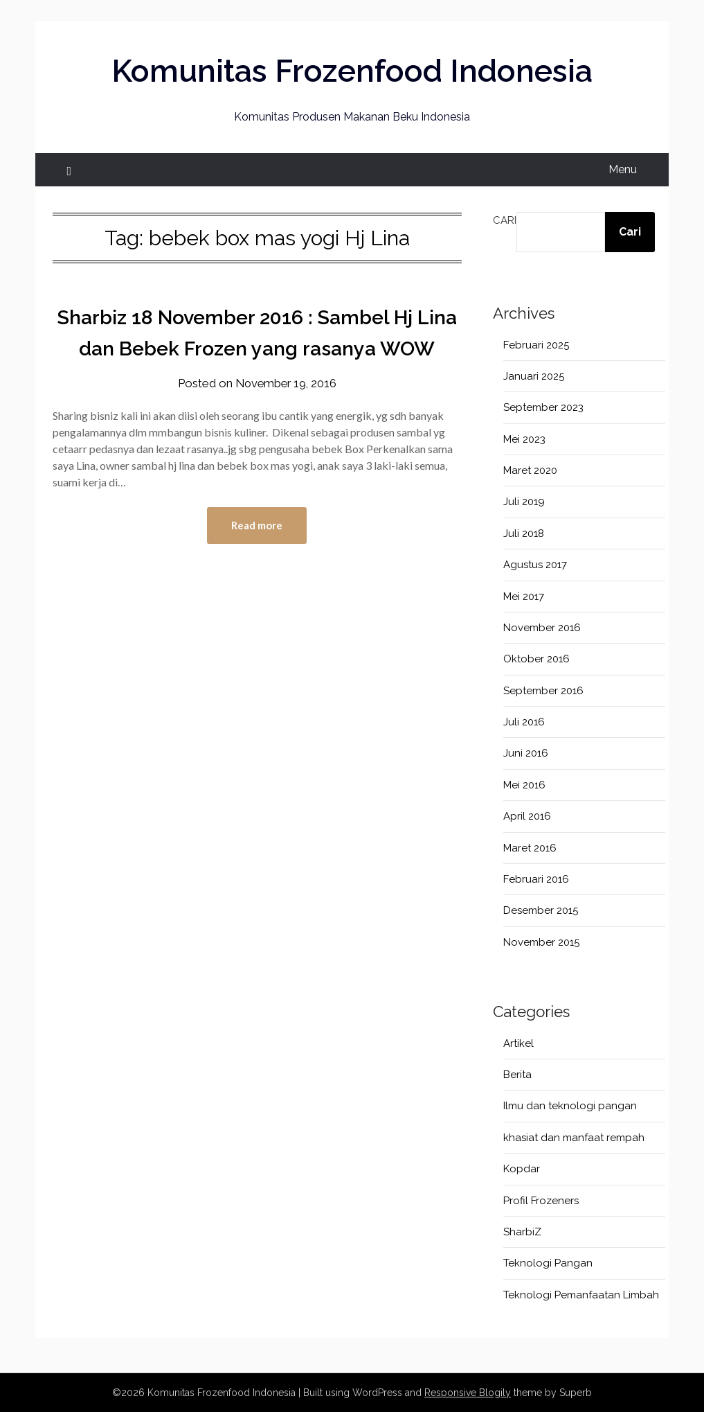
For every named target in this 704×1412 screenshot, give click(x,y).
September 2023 (543, 407)
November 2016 (542, 627)
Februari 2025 (536, 345)
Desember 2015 (540, 910)
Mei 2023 (524, 439)
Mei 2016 (524, 785)
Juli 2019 (524, 501)
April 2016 (527, 816)
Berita (517, 1074)
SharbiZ (522, 1232)
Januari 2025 (533, 376)
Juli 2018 (523, 533)
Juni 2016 (525, 753)
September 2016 (543, 691)
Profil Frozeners (541, 1200)
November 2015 (541, 942)
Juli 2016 (524, 722)
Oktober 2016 (536, 659)
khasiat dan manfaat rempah (573, 1137)
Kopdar (521, 1169)
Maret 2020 (530, 470)
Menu (622, 169)
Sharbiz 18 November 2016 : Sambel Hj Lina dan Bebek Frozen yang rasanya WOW (257, 348)
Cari (504, 220)
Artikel (518, 1043)
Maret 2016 (530, 848)
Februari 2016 (536, 879)
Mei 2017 (523, 596)
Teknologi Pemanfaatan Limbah (581, 1295)
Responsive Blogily (467, 1392)
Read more (256, 557)
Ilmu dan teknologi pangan (570, 1106)
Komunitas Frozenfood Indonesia (351, 70)
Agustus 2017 (535, 564)
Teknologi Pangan (548, 1263)
